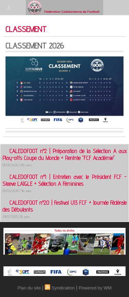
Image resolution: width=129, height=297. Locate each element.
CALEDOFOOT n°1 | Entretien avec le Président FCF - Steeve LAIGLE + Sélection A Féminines (64, 180)
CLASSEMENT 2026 (35, 46)
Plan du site (29, 287)
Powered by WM (95, 287)
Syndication (63, 287)
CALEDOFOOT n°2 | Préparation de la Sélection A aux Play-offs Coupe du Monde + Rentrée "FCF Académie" (64, 154)
